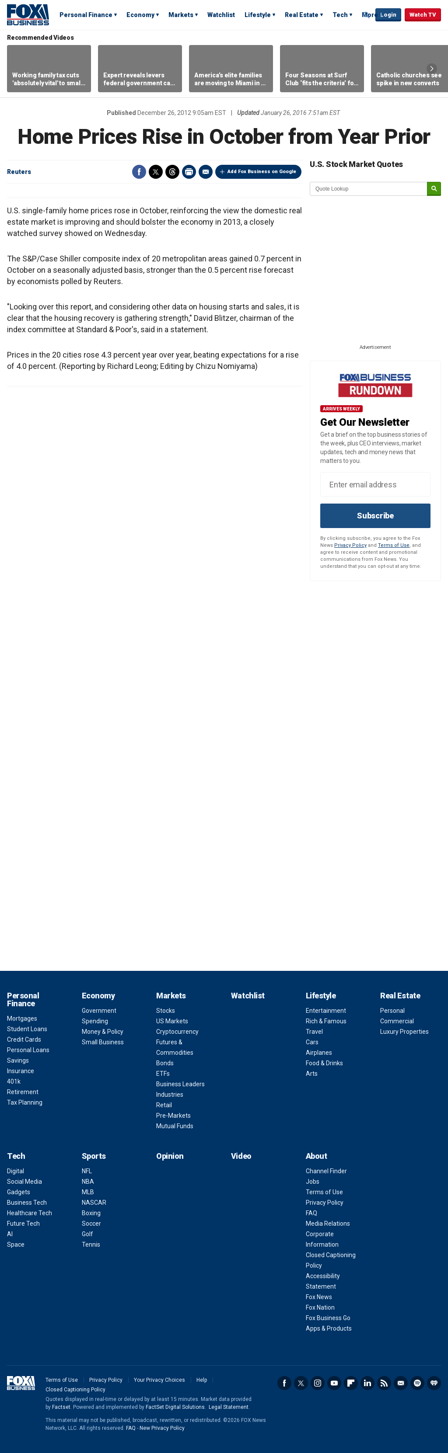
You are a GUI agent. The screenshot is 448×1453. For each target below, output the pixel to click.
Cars (312, 1042)
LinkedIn (367, 1383)
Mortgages (22, 1018)
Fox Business (28, 14)
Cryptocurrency (177, 1031)
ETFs (163, 1073)
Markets (180, 14)
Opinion (170, 1156)
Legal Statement (228, 1407)
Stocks (165, 1010)
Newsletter (401, 1383)
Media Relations (328, 1223)
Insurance (20, 1070)
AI (10, 1234)
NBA (88, 1181)
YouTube (334, 1383)
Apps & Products (329, 1328)
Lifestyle (258, 14)
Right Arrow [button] (432, 68)
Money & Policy (102, 1031)
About (316, 1156)
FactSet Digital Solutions (175, 1407)
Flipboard (351, 1383)
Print (189, 172)
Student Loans (27, 1028)
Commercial (397, 1021)
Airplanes (319, 1052)
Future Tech (23, 1223)
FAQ (311, 1213)
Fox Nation (320, 1307)
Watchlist (221, 14)
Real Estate (301, 14)
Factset (61, 1407)
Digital (15, 1171)
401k (14, 1081)
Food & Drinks (324, 1063)
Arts (312, 1073)
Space (15, 1244)
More (370, 14)
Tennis (91, 1244)
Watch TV (423, 14)
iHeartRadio (434, 1383)
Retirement (22, 1091)
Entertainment (326, 1010)
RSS (384, 1383)
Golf (87, 1234)
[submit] (434, 189)
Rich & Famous (326, 1021)
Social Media (24, 1181)
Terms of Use (394, 545)
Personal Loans (28, 1049)
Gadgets (18, 1192)
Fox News (319, 1296)
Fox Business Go (328, 1317)
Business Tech (27, 1202)
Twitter (156, 172)
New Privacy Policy (162, 1428)
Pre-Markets (173, 1115)
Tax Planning (24, 1102)
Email (206, 172)
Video (241, 1156)
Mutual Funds (174, 1126)
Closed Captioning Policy (75, 1390)
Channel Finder (326, 1171)
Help (201, 1380)
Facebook (139, 172)
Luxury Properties (404, 1031)
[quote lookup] (369, 189)
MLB (88, 1192)
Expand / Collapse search (366, 15)
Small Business (103, 1042)
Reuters (19, 171)
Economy (140, 14)
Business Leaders (180, 1084)
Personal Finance (86, 14)
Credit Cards (24, 1039)
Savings (18, 1060)
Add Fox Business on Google (262, 171)
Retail (164, 1105)
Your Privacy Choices (159, 1380)
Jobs (312, 1181)
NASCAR (94, 1202)
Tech (340, 14)
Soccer (91, 1223)
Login (388, 14)
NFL (87, 1171)
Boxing (91, 1213)
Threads (172, 172)
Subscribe (375, 515)
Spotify (417, 1383)
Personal (392, 1010)
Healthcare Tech (29, 1213)
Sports (94, 1156)
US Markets (172, 1021)
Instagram (318, 1383)
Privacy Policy (350, 545)
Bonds (165, 1063)
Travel (314, 1031)
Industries (169, 1094)
